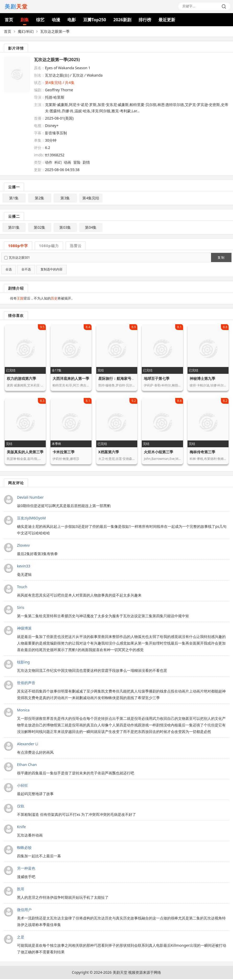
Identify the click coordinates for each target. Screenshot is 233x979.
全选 (8, 269)
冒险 (77, 162)
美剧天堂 (120, 972)
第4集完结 (90, 197)
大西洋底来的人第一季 (71, 378)
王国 (20, 298)
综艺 (40, 20)
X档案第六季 (108, 451)
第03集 (65, 227)
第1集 (14, 197)
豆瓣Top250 (94, 20)
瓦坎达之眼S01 (19, 257)
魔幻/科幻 (26, 31)
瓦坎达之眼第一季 (55, 31)
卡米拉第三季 (64, 451)
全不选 (26, 269)
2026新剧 (122, 20)
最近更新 (166, 20)
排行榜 (145, 20)
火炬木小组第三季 (158, 451)
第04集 (90, 227)
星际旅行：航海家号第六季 (120, 378)
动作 (48, 162)
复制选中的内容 (51, 269)
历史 (54, 298)
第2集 (39, 197)
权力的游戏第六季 (21, 378)
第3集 (65, 197)
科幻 (58, 162)
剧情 (86, 162)
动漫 (56, 20)
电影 (71, 20)
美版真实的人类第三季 (25, 451)
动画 (67, 162)
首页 (9, 20)
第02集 (39, 227)
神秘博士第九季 (202, 378)
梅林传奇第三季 (202, 451)
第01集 (14, 227)
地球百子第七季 (156, 378)
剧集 (24, 20)
